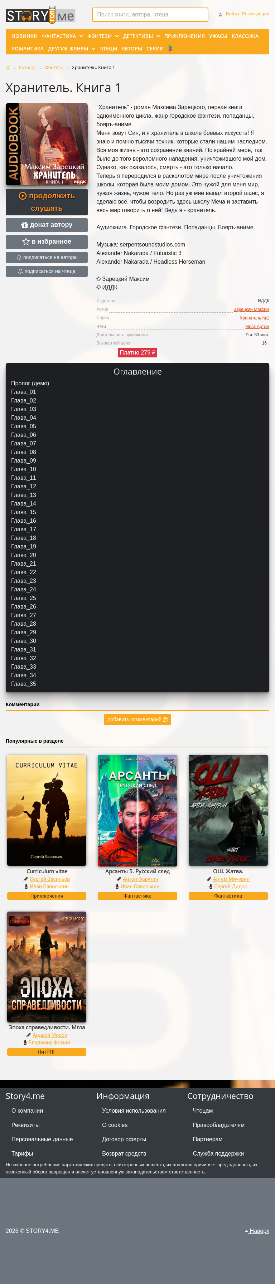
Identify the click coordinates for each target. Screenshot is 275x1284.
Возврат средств (124, 1154)
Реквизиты (25, 1125)
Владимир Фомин (49, 1042)
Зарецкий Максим (251, 309)
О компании (27, 1111)
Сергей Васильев (50, 879)
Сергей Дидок (230, 886)
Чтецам (203, 1111)
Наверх (257, 1231)
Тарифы (22, 1154)
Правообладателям (219, 1125)
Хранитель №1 (254, 318)
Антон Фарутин (140, 879)
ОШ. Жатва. (228, 871)
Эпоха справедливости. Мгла (47, 1027)
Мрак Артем (257, 326)
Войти (232, 13)
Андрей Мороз (50, 1035)
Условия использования (134, 1111)
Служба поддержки (218, 1154)
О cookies (114, 1125)
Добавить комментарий (137, 719)
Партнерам (208, 1139)
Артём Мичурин (231, 879)
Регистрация (255, 13)
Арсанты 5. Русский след (137, 871)
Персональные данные (42, 1139)
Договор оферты (124, 1139)
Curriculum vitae (46, 871)
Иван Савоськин (49, 886)
